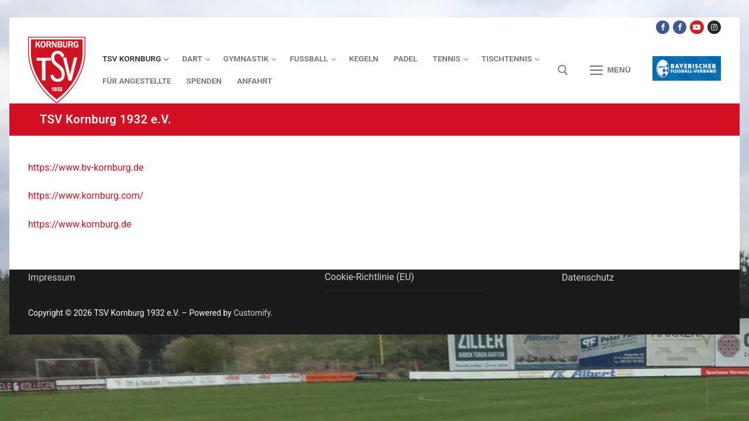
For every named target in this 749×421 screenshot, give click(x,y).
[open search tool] (563, 70)
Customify (251, 313)
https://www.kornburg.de (79, 224)
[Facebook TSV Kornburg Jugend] (679, 27)
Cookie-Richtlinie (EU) (369, 276)
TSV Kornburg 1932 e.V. (105, 119)
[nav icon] (610, 70)
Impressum (51, 277)
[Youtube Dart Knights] (696, 27)
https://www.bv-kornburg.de (86, 167)
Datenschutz (588, 277)
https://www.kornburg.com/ (85, 195)
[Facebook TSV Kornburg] (662, 27)
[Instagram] (714, 27)
